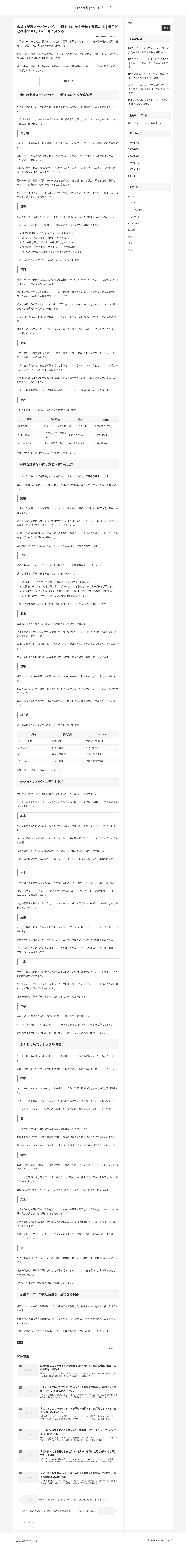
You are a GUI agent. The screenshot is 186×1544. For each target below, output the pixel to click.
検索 (130, 22)
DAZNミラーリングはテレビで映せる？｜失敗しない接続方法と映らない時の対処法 (149, 63)
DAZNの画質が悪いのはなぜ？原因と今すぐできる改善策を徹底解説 (148, 76)
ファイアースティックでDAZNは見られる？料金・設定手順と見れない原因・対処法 (149, 89)
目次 (65, 81)
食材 (20, 1342)
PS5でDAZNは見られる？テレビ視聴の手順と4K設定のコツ (148, 102)
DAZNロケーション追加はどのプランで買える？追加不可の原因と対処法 (148, 50)
